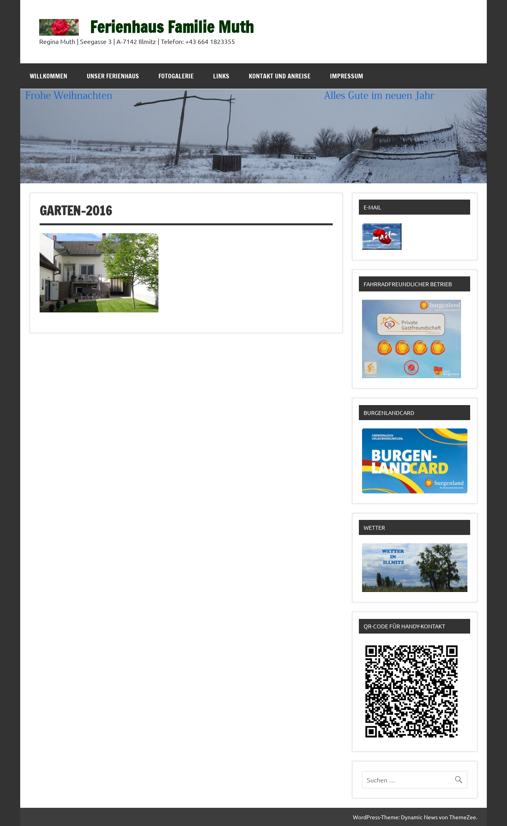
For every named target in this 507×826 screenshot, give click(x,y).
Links (221, 76)
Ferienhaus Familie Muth (172, 26)
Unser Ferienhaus (113, 76)
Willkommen (48, 76)
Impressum (346, 76)
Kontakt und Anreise (280, 76)
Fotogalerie (176, 76)
